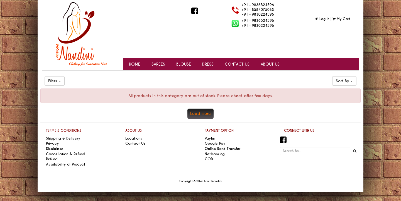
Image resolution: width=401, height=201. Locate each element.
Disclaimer (54, 148)
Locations (133, 138)
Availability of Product (65, 164)
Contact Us (135, 143)
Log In (322, 19)
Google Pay (215, 143)
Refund (52, 159)
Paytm (210, 138)
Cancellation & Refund (65, 154)
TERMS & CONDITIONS (63, 130)
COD (209, 159)
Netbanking (215, 154)
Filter (54, 80)
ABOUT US (133, 130)
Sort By (344, 80)
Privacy (52, 143)
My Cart (341, 19)
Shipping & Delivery (63, 138)
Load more (200, 113)
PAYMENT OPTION (219, 130)
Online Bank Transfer (222, 148)
